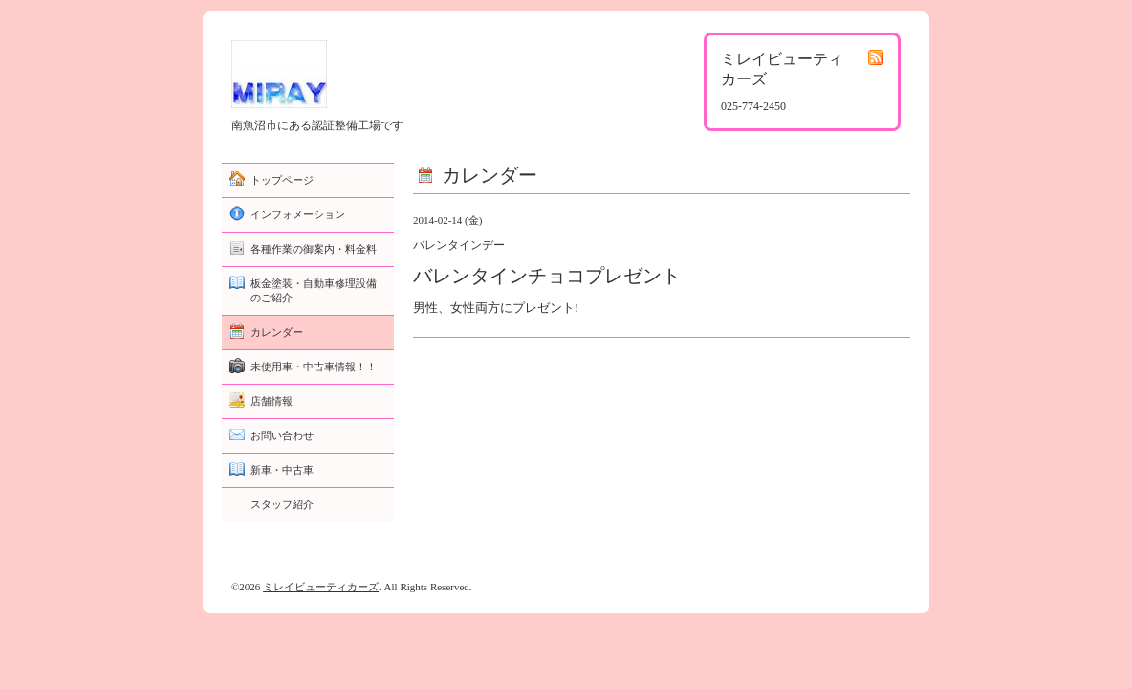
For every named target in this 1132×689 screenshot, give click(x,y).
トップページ (282, 180)
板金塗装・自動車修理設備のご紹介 (313, 290)
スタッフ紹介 (282, 504)
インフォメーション (297, 214)
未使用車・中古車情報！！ (313, 366)
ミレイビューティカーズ (321, 586)
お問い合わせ (282, 435)
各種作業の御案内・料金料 (313, 249)
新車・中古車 (282, 470)
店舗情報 (271, 401)
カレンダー (276, 332)
